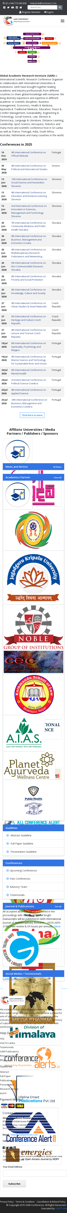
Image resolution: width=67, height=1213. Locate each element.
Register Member (30, 12)
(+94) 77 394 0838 (21, 1140)
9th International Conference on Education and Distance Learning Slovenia (29, 196)
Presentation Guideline (21, 851)
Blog (2, 1060)
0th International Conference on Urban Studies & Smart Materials (29, 304)
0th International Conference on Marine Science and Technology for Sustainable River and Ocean (29, 360)
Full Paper (5, 1076)
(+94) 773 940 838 (14, 3)
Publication (6, 1080)
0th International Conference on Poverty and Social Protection (28, 278)
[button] (5, 724)
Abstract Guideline (18, 835)
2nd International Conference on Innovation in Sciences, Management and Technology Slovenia (29, 211)
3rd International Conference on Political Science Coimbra (28, 381)
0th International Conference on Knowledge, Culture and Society (28, 291)
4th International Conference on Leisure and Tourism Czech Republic (28, 333)
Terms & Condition (25, 1201)
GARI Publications (9, 1051)
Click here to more (32, 415)
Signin (49, 12)
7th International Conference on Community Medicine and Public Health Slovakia (28, 226)
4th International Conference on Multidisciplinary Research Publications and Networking (28, 253)
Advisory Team (16, 886)
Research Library (9, 1055)
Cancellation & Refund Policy (51, 1201)
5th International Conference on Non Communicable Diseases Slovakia (28, 266)
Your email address (12, 1166)
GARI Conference (14, 979)
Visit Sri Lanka (7, 1043)
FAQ (2, 1038)
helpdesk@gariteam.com (43, 3)
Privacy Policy (7, 1201)
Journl (3, 1093)
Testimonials (15, 895)
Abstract (4, 1071)
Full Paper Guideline (19, 843)
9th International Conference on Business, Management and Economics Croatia (28, 239)
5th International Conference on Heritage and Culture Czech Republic (28, 320)
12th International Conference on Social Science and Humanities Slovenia (29, 183)
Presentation (7, 1084)
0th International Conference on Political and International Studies (29, 167)
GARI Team (61, 1208)
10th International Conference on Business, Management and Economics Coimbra (29, 403)
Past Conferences (18, 878)
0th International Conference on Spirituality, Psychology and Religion (28, 347)
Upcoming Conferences (21, 870)
